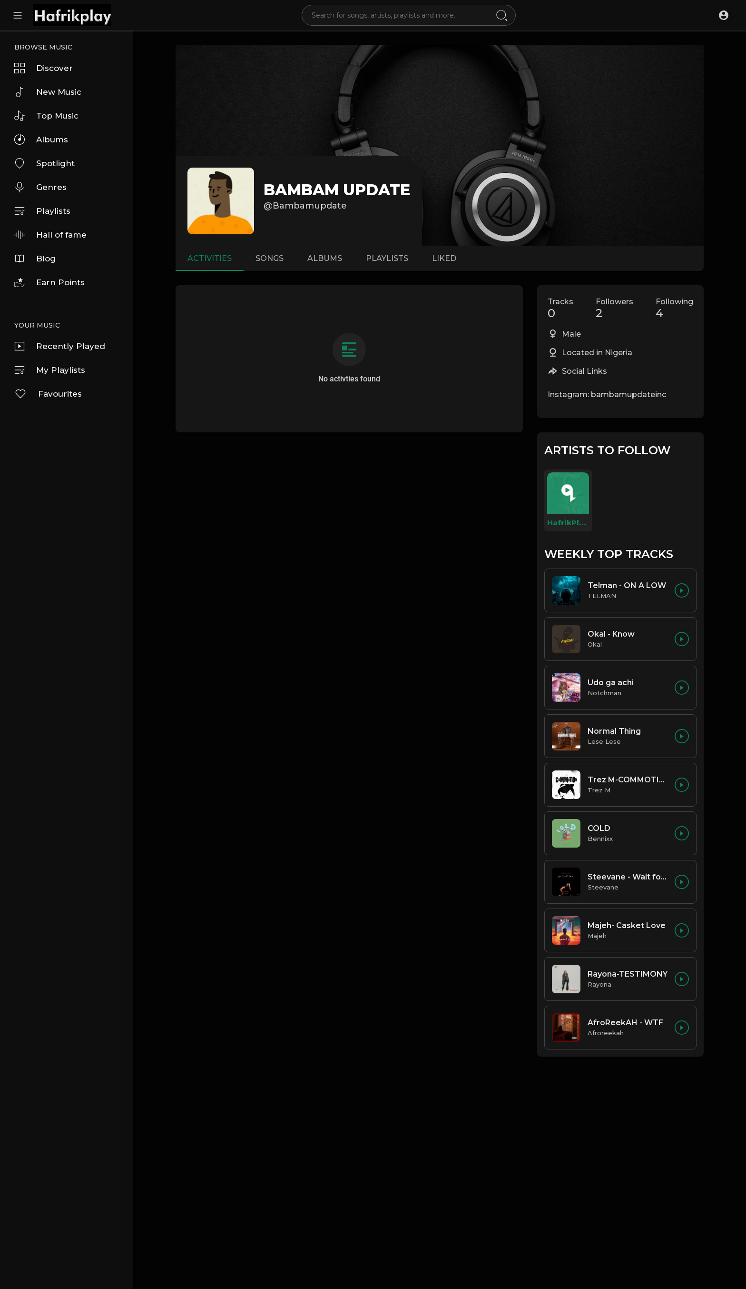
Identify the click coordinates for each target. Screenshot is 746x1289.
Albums (41, 139)
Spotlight (44, 163)
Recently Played (59, 346)
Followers (614, 308)
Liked (444, 258)
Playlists (42, 211)
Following (674, 308)
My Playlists (49, 370)
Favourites (48, 394)
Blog (35, 258)
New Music (47, 92)
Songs (269, 258)
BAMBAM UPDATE (337, 189)
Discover (43, 68)
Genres (40, 187)
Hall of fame (50, 235)
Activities (209, 258)
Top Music (46, 115)
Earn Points (49, 282)
